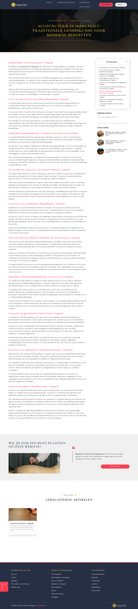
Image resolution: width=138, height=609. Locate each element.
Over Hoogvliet (56, 574)
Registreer (14, 581)
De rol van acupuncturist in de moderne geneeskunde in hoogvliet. (109, 71)
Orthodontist (96, 581)
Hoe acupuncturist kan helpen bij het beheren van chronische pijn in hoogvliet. (112, 88)
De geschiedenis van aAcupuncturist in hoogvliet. (112, 67)
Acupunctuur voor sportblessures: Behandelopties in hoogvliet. (113, 83)
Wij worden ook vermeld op (20, 584)
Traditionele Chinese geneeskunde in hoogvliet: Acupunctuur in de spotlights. (111, 75)
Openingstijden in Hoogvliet (60, 577)
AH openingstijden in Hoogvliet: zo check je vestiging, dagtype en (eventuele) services (116, 150)
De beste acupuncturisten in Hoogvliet (22, 523)
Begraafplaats (96, 587)
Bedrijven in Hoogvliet (58, 584)
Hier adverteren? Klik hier (109, 117)
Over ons (14, 574)
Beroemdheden (56, 587)
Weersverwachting (66, 2)
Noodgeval (85, 2)
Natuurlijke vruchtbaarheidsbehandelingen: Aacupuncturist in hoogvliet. (110, 92)
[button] (127, 62)
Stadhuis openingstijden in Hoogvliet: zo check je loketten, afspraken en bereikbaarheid (115, 142)
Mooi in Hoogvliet (57, 581)
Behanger (95, 577)
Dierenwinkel (96, 590)
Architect (94, 584)
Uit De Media (85, 7)
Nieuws (49, 2)
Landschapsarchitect (98, 574)
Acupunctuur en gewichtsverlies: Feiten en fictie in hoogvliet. (112, 96)
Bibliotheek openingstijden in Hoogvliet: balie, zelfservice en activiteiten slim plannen (115, 133)
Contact (13, 577)
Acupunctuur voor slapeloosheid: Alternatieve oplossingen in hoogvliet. (111, 100)
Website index (15, 587)
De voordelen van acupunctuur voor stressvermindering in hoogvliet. (108, 79)
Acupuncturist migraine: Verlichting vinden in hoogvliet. (112, 104)
